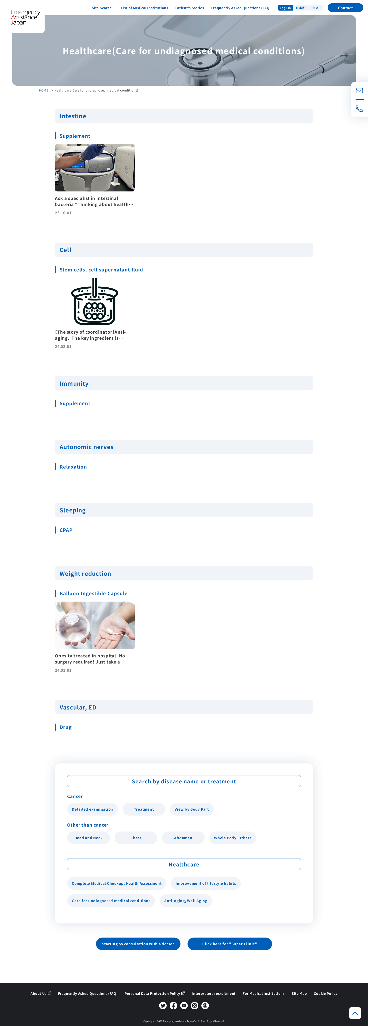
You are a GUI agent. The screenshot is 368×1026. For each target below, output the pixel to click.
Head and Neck (88, 837)
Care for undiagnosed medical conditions (111, 900)
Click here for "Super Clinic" (229, 943)
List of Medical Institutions (144, 7)
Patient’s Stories (189, 7)
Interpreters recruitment (214, 993)
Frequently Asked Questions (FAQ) (241, 7)
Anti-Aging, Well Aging (185, 900)
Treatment (144, 809)
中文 (315, 8)
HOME (44, 90)
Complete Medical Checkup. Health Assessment (116, 883)
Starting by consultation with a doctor (138, 943)
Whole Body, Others (233, 837)
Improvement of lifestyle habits (206, 883)
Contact (345, 7)
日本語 (300, 8)
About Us (38, 993)
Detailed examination (92, 809)
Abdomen (183, 837)
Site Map (299, 993)
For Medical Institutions (264, 993)
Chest (135, 837)
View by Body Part (192, 809)
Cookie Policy (325, 993)
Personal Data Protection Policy (152, 993)
